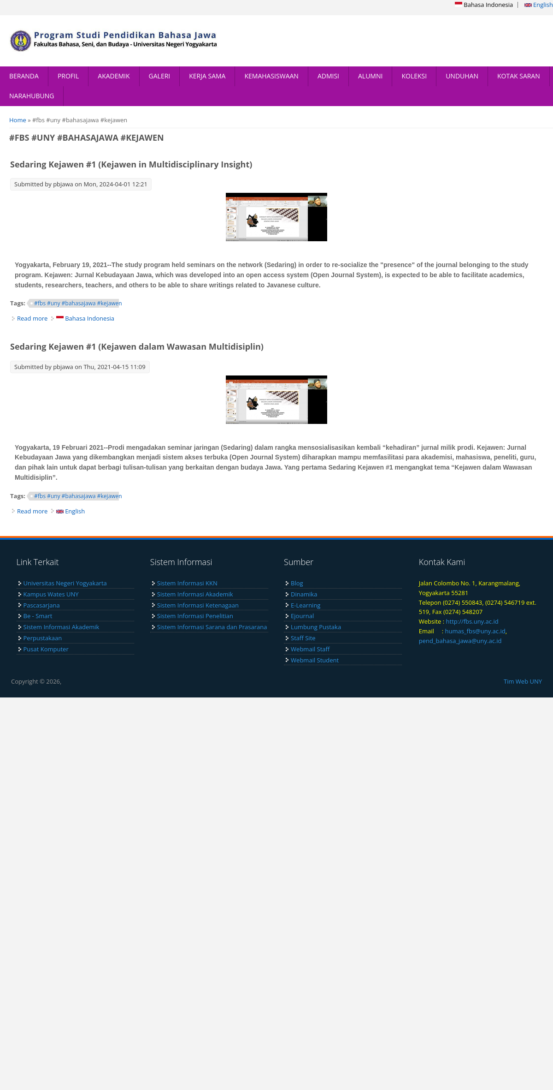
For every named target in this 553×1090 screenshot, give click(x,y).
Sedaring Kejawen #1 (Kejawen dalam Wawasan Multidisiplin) (137, 346)
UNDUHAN (462, 75)
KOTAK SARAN (518, 75)
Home (17, 120)
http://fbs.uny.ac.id (472, 621)
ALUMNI (370, 75)
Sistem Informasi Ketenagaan (198, 605)
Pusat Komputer (46, 649)
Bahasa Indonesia (484, 4)
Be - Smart (38, 616)
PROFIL (68, 75)
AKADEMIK (113, 75)
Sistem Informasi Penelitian (195, 616)
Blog (297, 583)
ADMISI (328, 75)
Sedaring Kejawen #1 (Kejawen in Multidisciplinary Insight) (131, 164)
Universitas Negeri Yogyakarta (65, 583)
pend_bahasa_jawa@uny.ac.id (460, 641)
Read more (32, 318)
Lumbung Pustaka (316, 627)
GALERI (160, 75)
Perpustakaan (43, 638)
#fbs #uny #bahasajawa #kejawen (78, 303)
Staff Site (303, 638)
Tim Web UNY (523, 681)
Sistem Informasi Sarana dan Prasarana (212, 627)
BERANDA (24, 75)
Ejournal (302, 616)
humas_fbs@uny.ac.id (475, 631)
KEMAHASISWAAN (271, 75)
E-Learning (305, 605)
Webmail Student (315, 660)
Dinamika (304, 594)
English (538, 4)
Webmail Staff (310, 649)
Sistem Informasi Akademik (62, 627)
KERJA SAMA (207, 75)
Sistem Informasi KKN (187, 583)
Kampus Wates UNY (51, 594)
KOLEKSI (414, 75)
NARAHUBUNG (31, 95)
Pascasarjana (42, 605)
